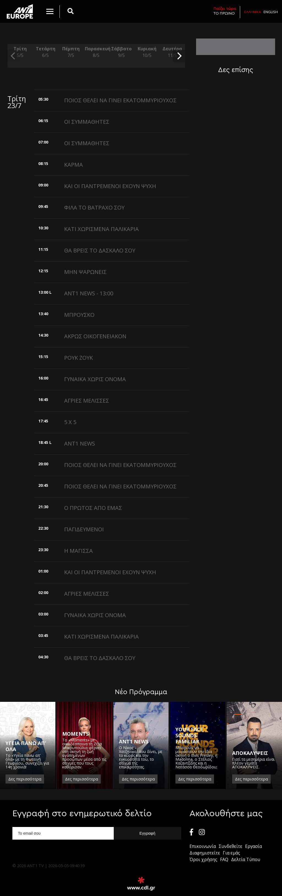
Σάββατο (121, 52)
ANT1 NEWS (79, 443)
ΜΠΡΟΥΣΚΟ (79, 314)
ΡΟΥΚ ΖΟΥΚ (78, 357)
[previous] (13, 56)
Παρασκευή (96, 52)
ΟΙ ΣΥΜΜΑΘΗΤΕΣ (86, 121)
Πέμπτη (70, 52)
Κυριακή (146, 52)
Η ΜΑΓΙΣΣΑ (78, 550)
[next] (179, 56)
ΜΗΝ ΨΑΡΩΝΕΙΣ (85, 272)
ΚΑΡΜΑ (73, 164)
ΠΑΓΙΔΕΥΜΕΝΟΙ (84, 529)
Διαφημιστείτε (204, 853)
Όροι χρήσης (203, 859)
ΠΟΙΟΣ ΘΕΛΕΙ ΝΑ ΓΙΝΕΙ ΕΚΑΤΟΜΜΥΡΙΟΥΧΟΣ (120, 100)
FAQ (224, 859)
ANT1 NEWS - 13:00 (88, 293)
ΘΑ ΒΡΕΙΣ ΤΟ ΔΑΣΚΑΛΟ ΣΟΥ (99, 250)
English (271, 11)
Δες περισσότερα (24, 779)
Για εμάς (231, 853)
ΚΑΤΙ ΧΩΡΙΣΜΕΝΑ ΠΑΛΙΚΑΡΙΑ (101, 229)
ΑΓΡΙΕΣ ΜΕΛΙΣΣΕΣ (86, 400)
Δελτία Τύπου (245, 859)
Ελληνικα (252, 11)
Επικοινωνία (202, 846)
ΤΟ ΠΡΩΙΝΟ (224, 10)
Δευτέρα (172, 52)
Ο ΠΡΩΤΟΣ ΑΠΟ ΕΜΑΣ (93, 508)
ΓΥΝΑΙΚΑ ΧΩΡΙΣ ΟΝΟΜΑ (95, 379)
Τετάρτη (45, 52)
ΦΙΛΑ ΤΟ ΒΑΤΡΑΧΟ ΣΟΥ (94, 207)
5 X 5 (70, 422)
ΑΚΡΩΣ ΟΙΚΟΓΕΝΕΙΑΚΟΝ (95, 336)
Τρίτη (20, 52)
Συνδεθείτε (230, 846)
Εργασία (253, 846)
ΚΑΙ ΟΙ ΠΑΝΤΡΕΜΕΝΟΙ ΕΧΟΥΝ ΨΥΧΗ (110, 186)
